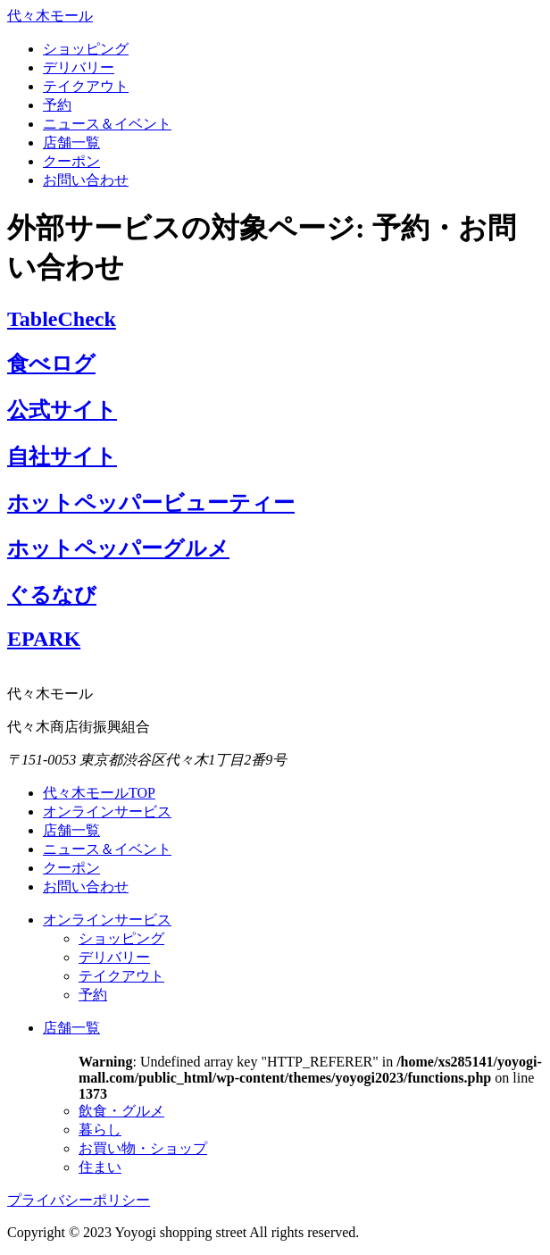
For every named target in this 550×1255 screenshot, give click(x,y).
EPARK (43, 638)
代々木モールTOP (99, 792)
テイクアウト (86, 86)
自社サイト (62, 456)
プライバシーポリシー (78, 1200)
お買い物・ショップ (143, 1148)
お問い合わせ (86, 180)
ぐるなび (51, 595)
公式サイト (62, 410)
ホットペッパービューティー (151, 503)
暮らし (100, 1129)
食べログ (51, 363)
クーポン (71, 161)
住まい (100, 1167)
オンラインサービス (107, 811)
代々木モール (50, 15)
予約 (57, 105)
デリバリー (78, 67)
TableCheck (61, 318)
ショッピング (86, 48)
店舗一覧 (71, 142)
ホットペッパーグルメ (118, 548)
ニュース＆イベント (107, 123)
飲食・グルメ (121, 1110)
